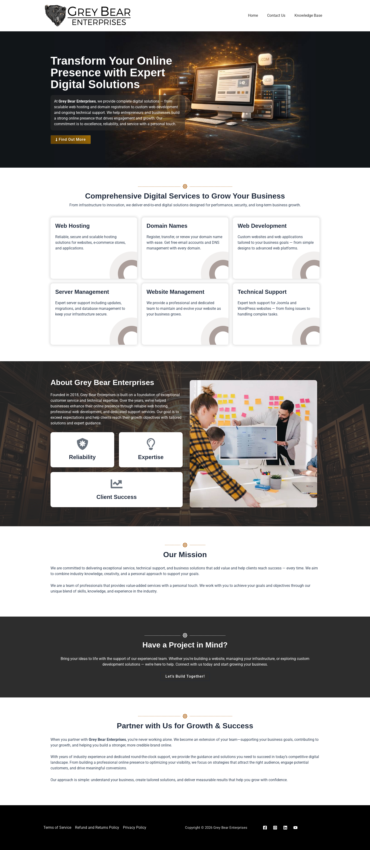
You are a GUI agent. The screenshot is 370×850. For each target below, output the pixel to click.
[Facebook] (265, 827)
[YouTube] (295, 827)
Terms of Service (57, 827)
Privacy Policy (134, 827)
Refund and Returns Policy (97, 827)
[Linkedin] (285, 827)
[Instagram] (275, 827)
